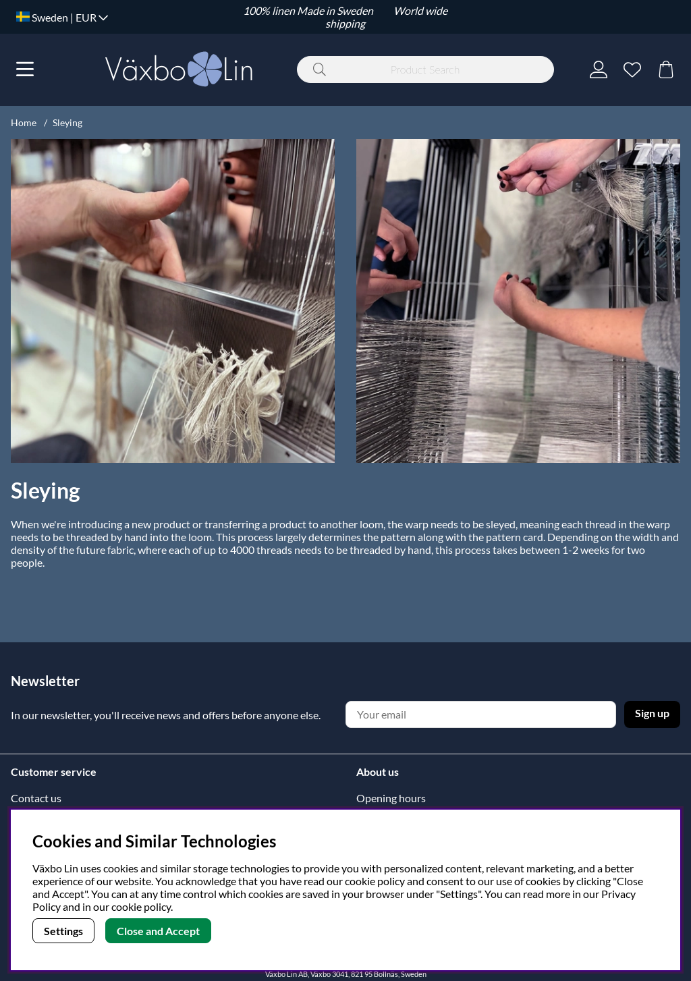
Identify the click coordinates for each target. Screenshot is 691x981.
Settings (63, 930)
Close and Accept (158, 930)
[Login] (598, 69)
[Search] (425, 69)
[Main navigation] (25, 69)
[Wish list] (632, 69)
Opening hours (391, 797)
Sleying (67, 122)
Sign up (652, 712)
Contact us (36, 797)
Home (23, 122)
